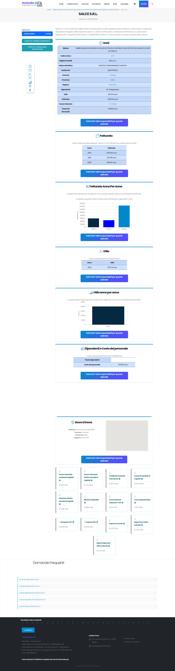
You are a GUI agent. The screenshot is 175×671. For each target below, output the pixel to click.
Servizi (106, 4)
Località (85, 4)
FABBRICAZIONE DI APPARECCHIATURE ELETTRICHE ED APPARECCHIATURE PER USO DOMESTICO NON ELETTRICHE (86, 10)
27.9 (112, 56)
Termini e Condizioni (132, 642)
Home (61, 4)
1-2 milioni (113, 104)
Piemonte (112, 85)
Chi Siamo (124, 4)
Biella (113, 80)
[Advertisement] (104, 400)
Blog (115, 4)
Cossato (112, 75)
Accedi (144, 4)
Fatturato (96, 4)
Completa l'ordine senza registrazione (37, 48)
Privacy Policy (129, 638)
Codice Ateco (72, 4)
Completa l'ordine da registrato (37, 41)
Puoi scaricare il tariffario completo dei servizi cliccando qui (46, 659)
